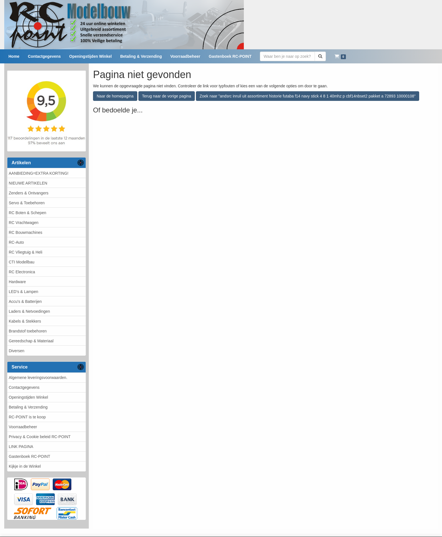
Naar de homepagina (115, 96)
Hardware (17, 281)
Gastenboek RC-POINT (29, 456)
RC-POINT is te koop (27, 417)
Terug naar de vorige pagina (166, 96)
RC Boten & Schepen (27, 212)
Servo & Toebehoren (27, 203)
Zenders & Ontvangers (28, 193)
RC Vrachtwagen (23, 222)
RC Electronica (22, 272)
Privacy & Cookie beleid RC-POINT (39, 436)
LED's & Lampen (23, 291)
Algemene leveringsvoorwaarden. (38, 377)
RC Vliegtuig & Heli (25, 252)
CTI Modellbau (21, 262)
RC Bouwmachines (25, 232)
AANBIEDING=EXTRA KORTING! (38, 173)
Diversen (16, 351)
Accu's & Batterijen (25, 301)
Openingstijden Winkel (28, 397)
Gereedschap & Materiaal (31, 341)
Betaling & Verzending (28, 407)
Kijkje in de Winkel (25, 466)
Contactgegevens (24, 387)
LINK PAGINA (21, 446)
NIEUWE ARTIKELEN (28, 183)
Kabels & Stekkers (25, 321)
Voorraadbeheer (23, 427)
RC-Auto (16, 242)
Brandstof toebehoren (28, 331)
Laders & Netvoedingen (29, 311)
